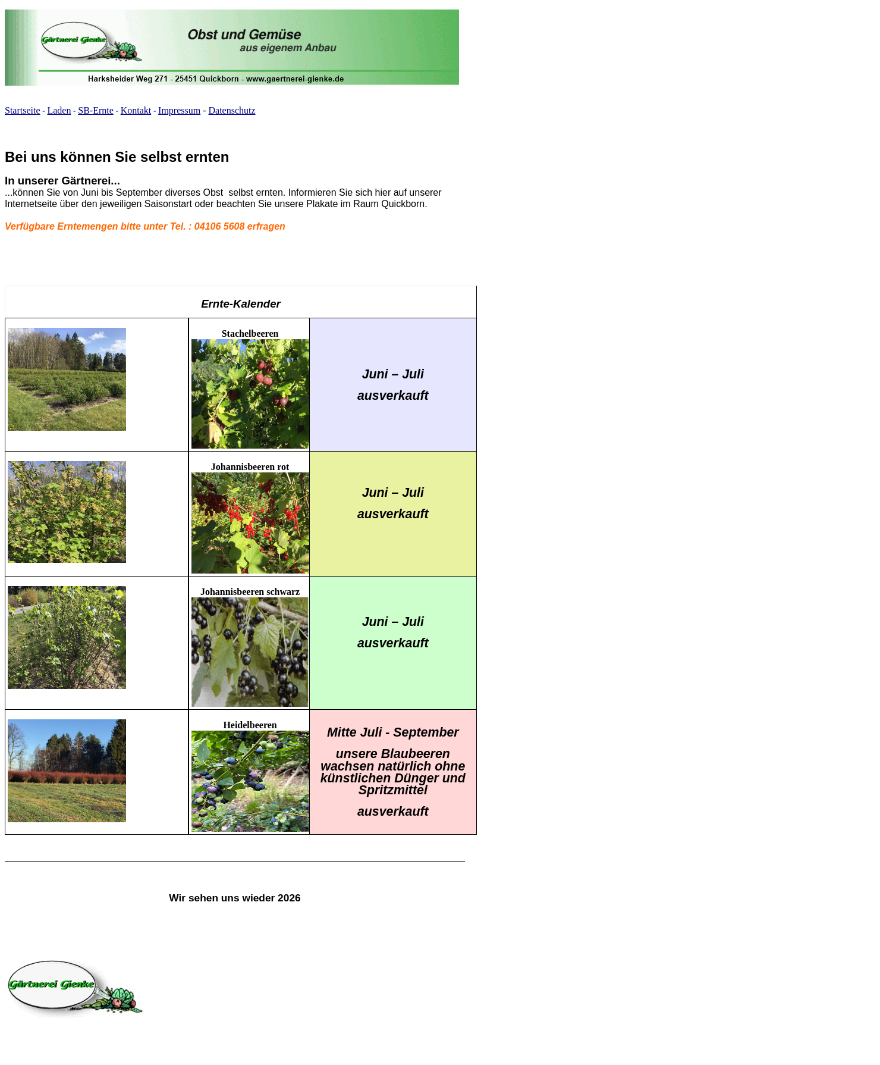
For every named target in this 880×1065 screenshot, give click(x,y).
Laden (59, 110)
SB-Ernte (96, 110)
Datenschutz (232, 110)
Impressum (179, 110)
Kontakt (136, 110)
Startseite (22, 110)
